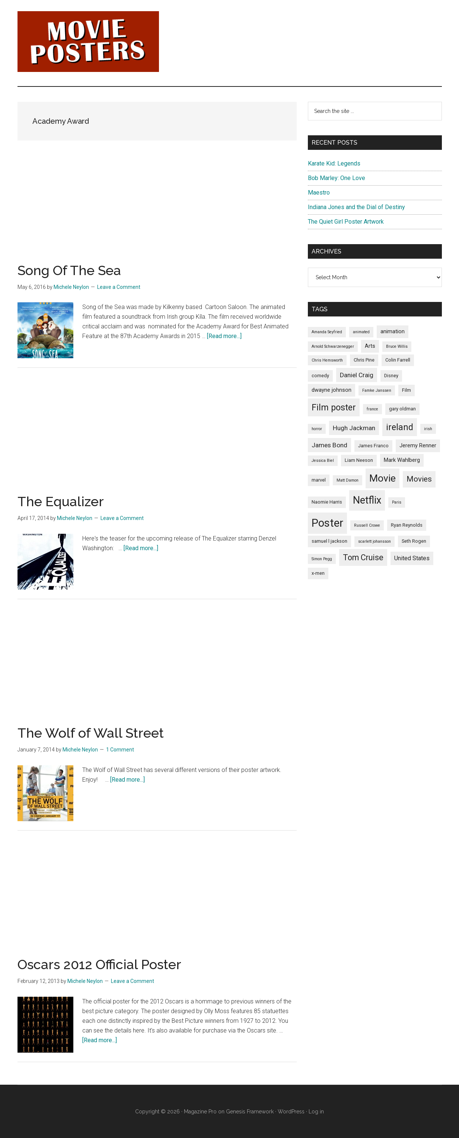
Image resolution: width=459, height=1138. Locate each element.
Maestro (319, 192)
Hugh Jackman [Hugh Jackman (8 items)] (354, 428)
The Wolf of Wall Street (90, 733)
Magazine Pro (200, 1112)
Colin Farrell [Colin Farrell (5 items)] (397, 360)
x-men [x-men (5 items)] (318, 573)
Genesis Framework (250, 1112)
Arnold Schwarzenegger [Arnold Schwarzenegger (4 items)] (333, 346)
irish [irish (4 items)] (428, 428)
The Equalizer (60, 501)
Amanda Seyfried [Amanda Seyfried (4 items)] (327, 332)
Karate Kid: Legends (334, 163)
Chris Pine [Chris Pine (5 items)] (364, 360)
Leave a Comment (118, 287)
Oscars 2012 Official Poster (99, 964)
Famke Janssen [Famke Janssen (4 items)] (376, 390)
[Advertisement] (157, 211)
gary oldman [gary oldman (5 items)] (402, 409)
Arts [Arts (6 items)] (370, 346)
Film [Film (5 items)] (406, 390)
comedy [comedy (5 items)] (320, 375)
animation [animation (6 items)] (392, 331)
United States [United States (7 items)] (412, 558)
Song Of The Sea (69, 270)
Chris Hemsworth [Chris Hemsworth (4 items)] (327, 360)
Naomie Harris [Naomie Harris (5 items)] (327, 502)
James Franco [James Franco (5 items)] (373, 445)
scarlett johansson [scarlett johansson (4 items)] (374, 541)
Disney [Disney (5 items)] (391, 375)
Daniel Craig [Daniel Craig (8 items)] (356, 375)
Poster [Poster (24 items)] (327, 523)
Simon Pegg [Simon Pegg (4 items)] (322, 559)
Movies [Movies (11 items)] (419, 479)
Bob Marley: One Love (336, 178)
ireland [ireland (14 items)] (399, 427)
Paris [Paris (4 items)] (396, 502)
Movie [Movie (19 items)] (382, 478)
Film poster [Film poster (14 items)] (334, 407)
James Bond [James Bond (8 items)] (329, 445)
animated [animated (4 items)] (361, 332)
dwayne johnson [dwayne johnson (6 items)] (331, 390)
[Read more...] (224, 336)
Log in (316, 1112)
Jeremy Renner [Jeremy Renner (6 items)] (417, 445)
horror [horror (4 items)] (317, 428)
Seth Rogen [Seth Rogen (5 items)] (414, 541)
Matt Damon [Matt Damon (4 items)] (347, 480)
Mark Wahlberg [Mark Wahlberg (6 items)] (402, 460)
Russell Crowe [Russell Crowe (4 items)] (367, 525)
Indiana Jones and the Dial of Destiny (356, 207)
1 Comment (120, 750)
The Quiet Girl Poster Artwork (346, 221)
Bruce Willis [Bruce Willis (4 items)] (397, 346)
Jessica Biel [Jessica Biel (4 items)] (323, 460)
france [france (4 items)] (372, 409)
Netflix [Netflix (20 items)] (367, 500)
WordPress (291, 1112)
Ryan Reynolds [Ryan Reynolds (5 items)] (407, 525)
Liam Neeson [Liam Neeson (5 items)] (359, 460)
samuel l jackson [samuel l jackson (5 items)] (329, 541)
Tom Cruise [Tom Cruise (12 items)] (363, 557)
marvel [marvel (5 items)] (319, 480)
